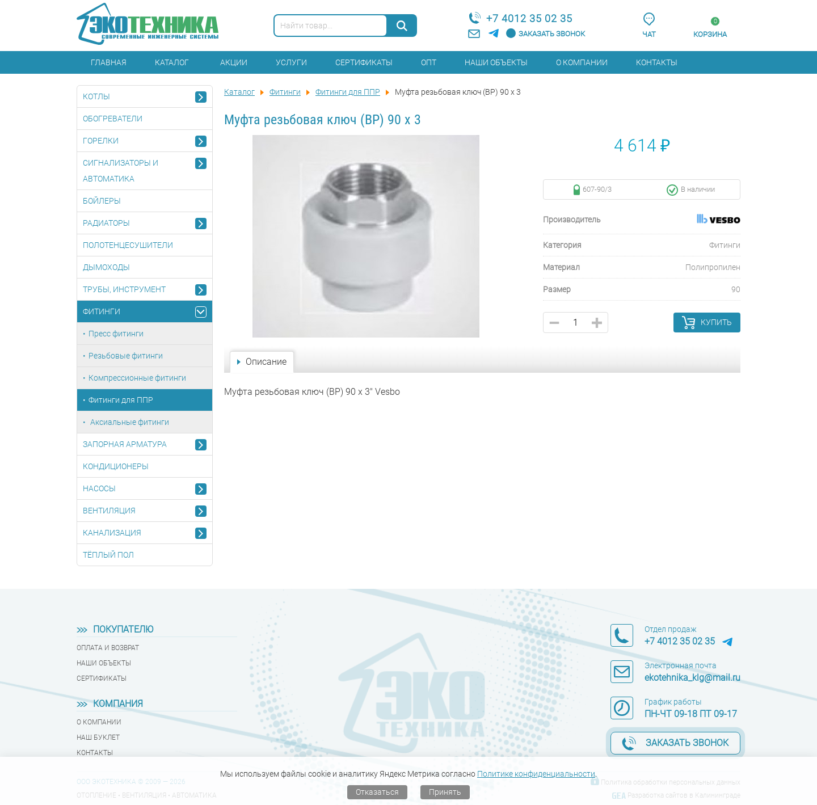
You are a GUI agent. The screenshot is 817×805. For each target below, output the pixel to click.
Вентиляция (109, 510)
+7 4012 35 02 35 (529, 18)
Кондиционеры (116, 466)
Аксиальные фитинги (129, 422)
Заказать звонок (552, 33)
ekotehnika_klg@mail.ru (692, 677)
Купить (716, 322)
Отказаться (377, 791)
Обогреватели (112, 118)
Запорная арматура (125, 444)
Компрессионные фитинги (137, 377)
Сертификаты (364, 62)
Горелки (101, 140)
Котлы (96, 96)
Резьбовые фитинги (126, 355)
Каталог (172, 62)
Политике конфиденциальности (536, 773)
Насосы (99, 488)
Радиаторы (106, 222)
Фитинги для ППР (121, 399)
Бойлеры (102, 200)
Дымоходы (106, 267)
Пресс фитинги (116, 333)
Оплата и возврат (108, 648)
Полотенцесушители (128, 245)
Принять (445, 791)
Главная (109, 62)
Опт (428, 62)
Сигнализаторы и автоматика (120, 170)
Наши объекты (496, 62)
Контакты (656, 62)
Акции (233, 62)
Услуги (291, 62)
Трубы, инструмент (124, 289)
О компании (582, 62)
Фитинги (101, 311)
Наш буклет (98, 737)
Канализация (112, 532)
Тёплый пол (108, 554)
